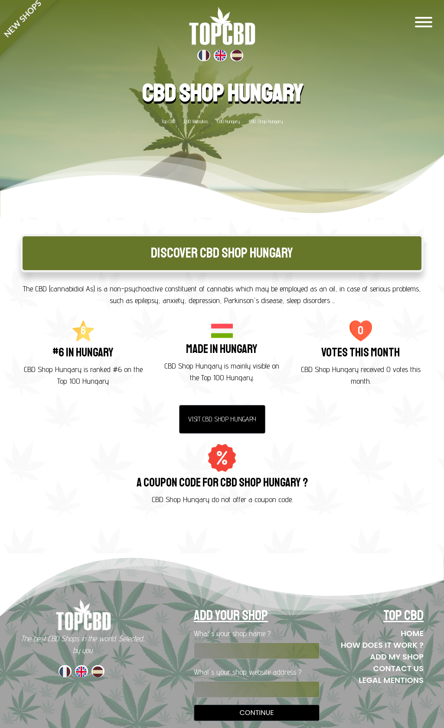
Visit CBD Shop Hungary (222, 419)
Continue (256, 713)
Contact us (398, 668)
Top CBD (168, 121)
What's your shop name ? (232, 633)
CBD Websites (196, 121)
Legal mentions (391, 680)
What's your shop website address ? (247, 671)
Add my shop (397, 656)
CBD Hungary (228, 121)
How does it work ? (382, 645)
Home (412, 633)
